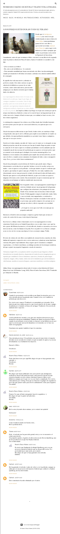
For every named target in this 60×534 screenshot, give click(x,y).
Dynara (11, 371)
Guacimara (12, 292)
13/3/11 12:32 (16, 406)
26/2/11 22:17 (18, 371)
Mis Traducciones (31, 18)
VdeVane (12, 315)
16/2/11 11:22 (19, 314)
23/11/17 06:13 (18, 477)
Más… (53, 18)
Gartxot (11, 464)
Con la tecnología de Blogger (30, 525)
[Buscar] (56, 3)
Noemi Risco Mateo (16, 355)
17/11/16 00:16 (19, 420)
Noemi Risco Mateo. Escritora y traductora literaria (29, 7)
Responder (13, 310)
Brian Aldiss (39, 41)
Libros (17, 283)
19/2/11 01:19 (26, 355)
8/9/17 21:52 (32, 444)
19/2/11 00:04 (29, 335)
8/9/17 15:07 (17, 431)
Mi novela (18, 18)
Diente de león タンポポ (17, 335)
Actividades (45, 18)
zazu (10, 406)
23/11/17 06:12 (18, 464)
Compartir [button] (6, 280)
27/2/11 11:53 (26, 391)
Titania (11, 431)
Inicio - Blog (8, 18)
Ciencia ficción (11, 283)
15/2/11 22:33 (20, 292)
